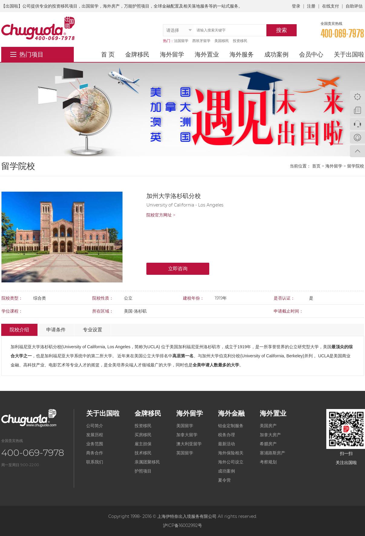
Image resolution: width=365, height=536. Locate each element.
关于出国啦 (349, 54)
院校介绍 (19, 330)
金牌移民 (137, 54)
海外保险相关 (230, 453)
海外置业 (207, 54)
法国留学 (181, 40)
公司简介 (94, 425)
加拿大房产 (270, 434)
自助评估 (354, 6)
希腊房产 (268, 444)
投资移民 (240, 40)
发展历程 (94, 434)
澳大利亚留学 (189, 444)
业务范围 (94, 444)
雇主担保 (143, 444)
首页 (316, 166)
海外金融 (231, 413)
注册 (311, 6)
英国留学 (184, 453)
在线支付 (330, 6)
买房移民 (143, 434)
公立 (293, 346)
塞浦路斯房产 (272, 453)
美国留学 (184, 425)
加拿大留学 (186, 434)
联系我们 (94, 462)
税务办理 (226, 434)
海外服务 (242, 54)
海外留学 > (335, 166)
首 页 (108, 54)
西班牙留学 (201, 40)
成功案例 (276, 54)
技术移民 (143, 453)
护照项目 (143, 471)
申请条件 (56, 330)
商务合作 (94, 453)
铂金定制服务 (230, 425)
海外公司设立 (230, 462)
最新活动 (226, 444)
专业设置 (92, 330)
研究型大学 (308, 346)
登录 (296, 6)
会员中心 (311, 54)
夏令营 (224, 480)
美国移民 (221, 40)
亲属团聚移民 (147, 462)
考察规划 (268, 462)
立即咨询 (177, 268)
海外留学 (172, 54)
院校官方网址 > (160, 215)
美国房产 (268, 425)
